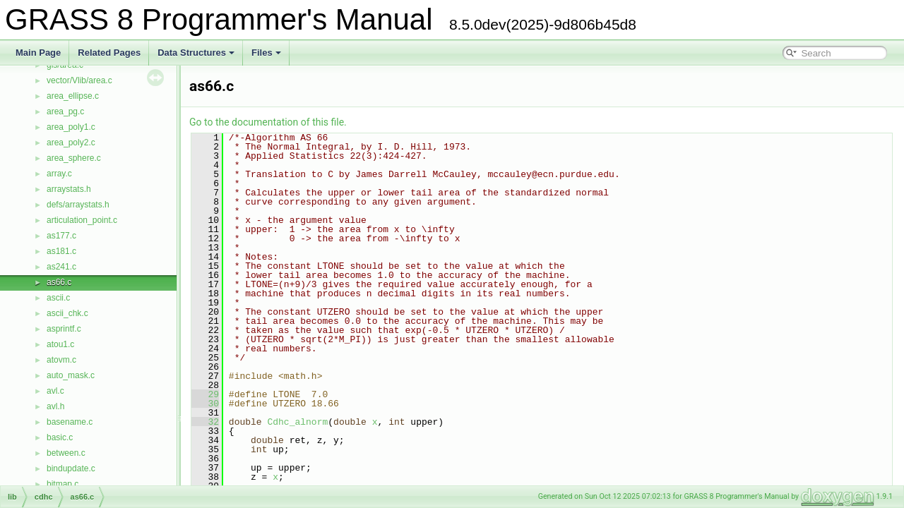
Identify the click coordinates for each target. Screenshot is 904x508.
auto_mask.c (71, 375)
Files (266, 52)
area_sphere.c (74, 158)
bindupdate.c (71, 468)
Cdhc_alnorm (297, 422)
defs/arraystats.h (78, 205)
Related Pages (109, 52)
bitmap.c (62, 484)
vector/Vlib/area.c (79, 80)
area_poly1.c (71, 127)
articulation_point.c (82, 220)
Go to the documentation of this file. (268, 122)
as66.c (59, 282)
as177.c (61, 236)
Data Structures (195, 52)
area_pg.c (65, 111)
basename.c (70, 422)
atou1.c (60, 344)
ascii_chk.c (67, 313)
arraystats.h (69, 189)
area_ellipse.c (73, 96)
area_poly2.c (71, 142)
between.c (66, 453)
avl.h (55, 406)
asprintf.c (64, 329)
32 (205, 422)
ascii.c (58, 298)
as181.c (61, 251)
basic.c (60, 437)
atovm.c (61, 360)
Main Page (38, 52)
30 (205, 403)
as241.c (61, 267)
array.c (59, 174)
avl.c (55, 391)
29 (205, 394)
